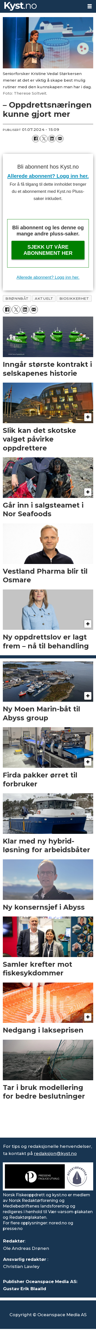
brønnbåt (16, 298)
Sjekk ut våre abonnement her (48, 250)
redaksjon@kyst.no (55, 1153)
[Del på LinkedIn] (52, 138)
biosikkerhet (74, 298)
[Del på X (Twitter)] (43, 138)
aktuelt (44, 298)
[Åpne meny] (89, 6)
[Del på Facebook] (35, 138)
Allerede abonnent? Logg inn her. (48, 176)
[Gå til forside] (20, 6)
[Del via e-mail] (59, 138)
